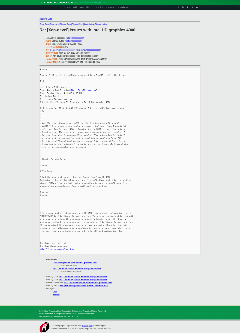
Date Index (89, 24)
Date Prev (44, 24)
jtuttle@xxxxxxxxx (73, 41)
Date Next (54, 24)
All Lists (48, 19)
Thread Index (101, 24)
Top (41, 19)
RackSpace (87, 326)
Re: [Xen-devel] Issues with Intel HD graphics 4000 (77, 269)
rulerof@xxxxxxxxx (74, 38)
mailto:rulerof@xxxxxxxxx (81, 90)
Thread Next (77, 24)
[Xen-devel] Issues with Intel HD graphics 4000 (75, 263)
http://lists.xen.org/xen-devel (58, 249)
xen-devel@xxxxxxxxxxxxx (62, 50)
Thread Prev (65, 24)
